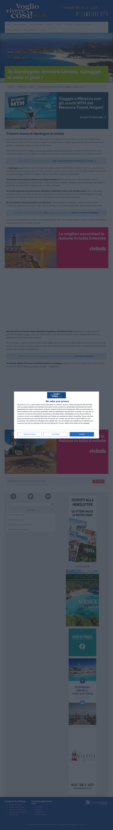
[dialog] (56, 415)
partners (28, 404)
